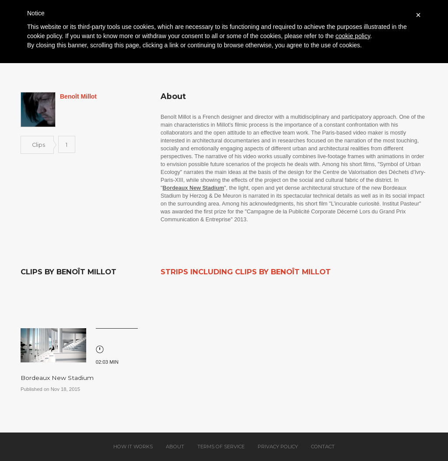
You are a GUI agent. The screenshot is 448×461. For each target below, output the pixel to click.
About (175, 446)
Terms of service (221, 446)
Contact (323, 446)
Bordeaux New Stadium (57, 377)
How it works (133, 446)
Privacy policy (278, 446)
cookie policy (353, 35)
